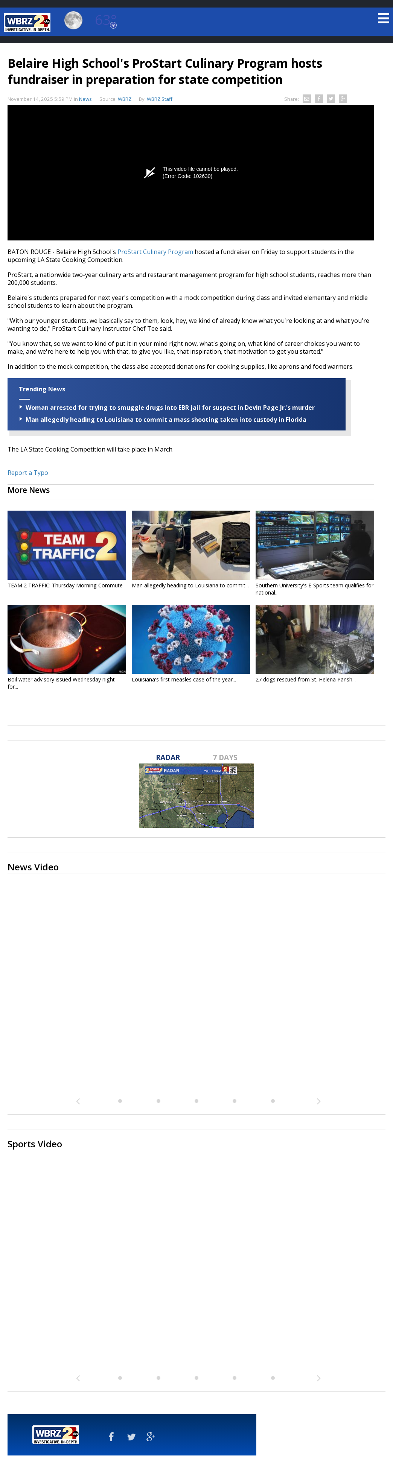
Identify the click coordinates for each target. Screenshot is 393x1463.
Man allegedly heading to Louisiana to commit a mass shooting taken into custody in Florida (166, 419)
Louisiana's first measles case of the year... (184, 679)
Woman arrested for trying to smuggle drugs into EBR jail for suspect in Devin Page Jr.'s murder (170, 407)
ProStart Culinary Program (155, 252)
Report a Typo (28, 472)
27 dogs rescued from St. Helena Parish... (306, 679)
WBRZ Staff (159, 99)
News (85, 99)
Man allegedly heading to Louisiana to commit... (190, 585)
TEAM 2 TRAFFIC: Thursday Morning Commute (65, 585)
